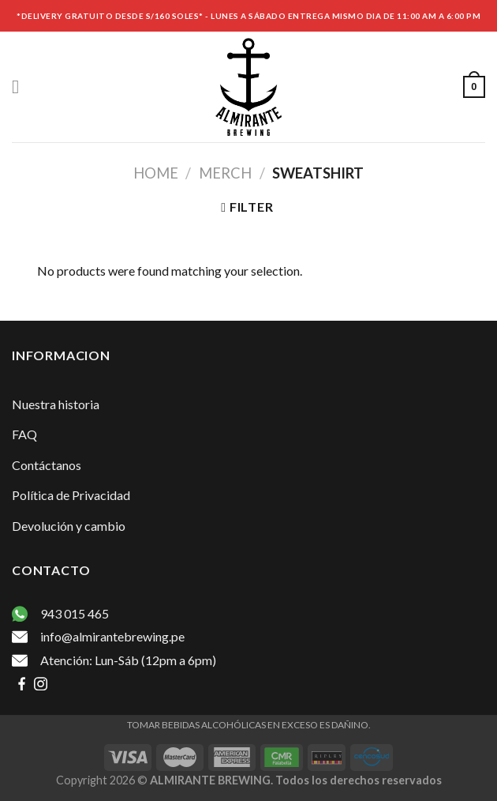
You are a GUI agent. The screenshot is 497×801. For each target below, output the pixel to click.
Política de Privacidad (71, 494)
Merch (225, 173)
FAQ (24, 434)
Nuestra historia (55, 404)
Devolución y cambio (68, 525)
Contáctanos (46, 464)
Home (155, 173)
